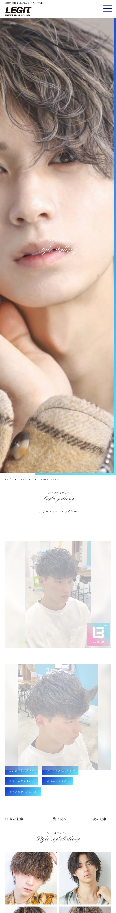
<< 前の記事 (14, 819)
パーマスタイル (59, 781)
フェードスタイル (23, 781)
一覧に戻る (58, 819)
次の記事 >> (102, 819)
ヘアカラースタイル (24, 792)
